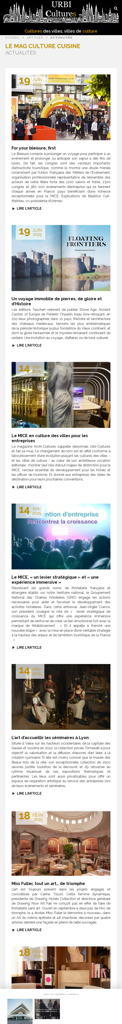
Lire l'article (29, 208)
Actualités (61, 37)
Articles (35, 37)
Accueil (12, 37)
